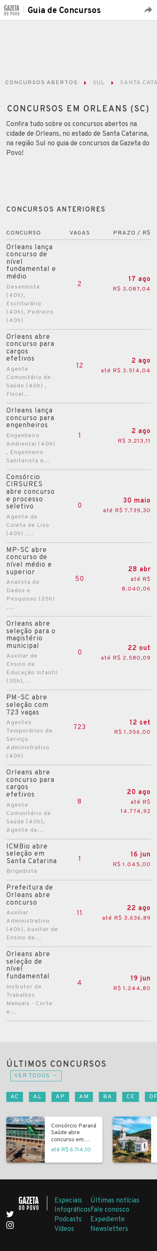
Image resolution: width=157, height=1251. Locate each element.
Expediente (107, 1219)
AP (60, 1096)
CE (130, 1096)
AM (84, 1096)
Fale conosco (109, 1210)
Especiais (68, 1201)
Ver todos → (36, 1075)
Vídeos (64, 1229)
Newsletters (109, 1229)
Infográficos (72, 1210)
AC (14, 1096)
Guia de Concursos (64, 11)
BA (107, 1096)
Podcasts (68, 1219)
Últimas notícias (114, 1201)
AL (37, 1096)
